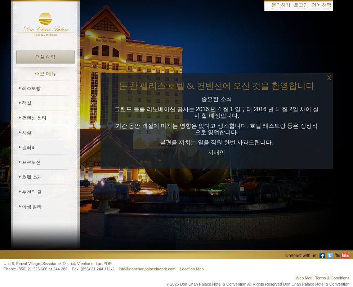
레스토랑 (31, 88)
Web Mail (304, 278)
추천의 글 (32, 192)
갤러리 (29, 147)
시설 (26, 132)
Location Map (192, 269)
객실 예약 (45, 57)
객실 (26, 103)
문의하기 (281, 5)
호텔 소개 (32, 177)
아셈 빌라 (32, 206)
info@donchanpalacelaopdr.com (147, 269)
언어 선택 (321, 5)
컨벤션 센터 (34, 118)
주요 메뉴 (45, 74)
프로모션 (31, 162)
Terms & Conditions (332, 278)
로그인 (301, 5)
